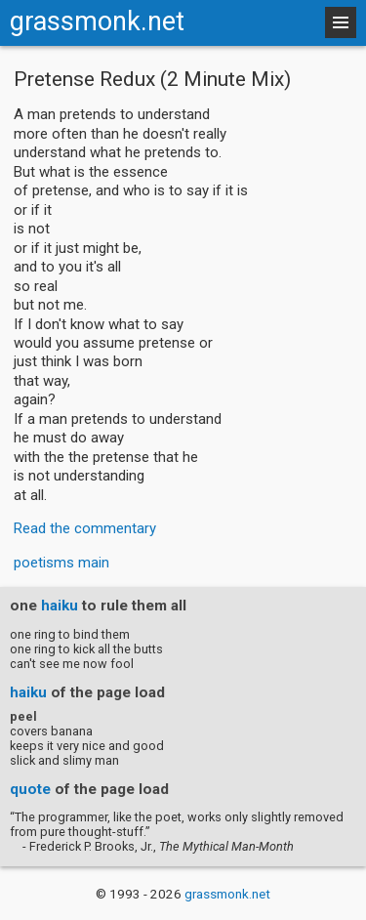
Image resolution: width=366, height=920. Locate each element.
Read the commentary (85, 528)
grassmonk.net (97, 21)
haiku (59, 605)
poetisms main (61, 562)
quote (30, 789)
